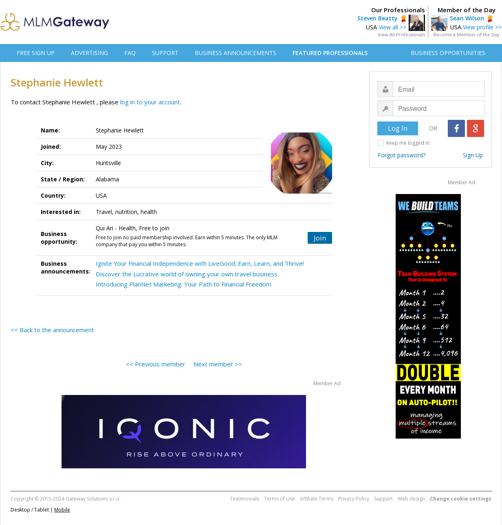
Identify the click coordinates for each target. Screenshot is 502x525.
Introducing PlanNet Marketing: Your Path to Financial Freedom (183, 284)
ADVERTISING (89, 53)
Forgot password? (401, 155)
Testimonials (244, 498)
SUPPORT (165, 53)
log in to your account (150, 102)
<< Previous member (155, 364)
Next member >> (218, 364)
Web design (411, 498)
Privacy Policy (353, 498)
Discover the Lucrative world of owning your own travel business (186, 274)
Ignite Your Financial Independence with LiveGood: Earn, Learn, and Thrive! (200, 263)
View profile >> (482, 27)
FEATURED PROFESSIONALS (330, 53)
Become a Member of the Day (467, 34)
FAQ (130, 53)
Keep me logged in (407, 142)
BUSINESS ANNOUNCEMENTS (235, 53)
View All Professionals (401, 34)
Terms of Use (279, 498)
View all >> (392, 27)
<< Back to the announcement (52, 330)
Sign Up (473, 155)
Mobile (62, 509)
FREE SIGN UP (36, 53)
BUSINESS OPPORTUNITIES (448, 53)
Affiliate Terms (316, 498)
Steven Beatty (377, 18)
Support (383, 498)
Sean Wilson (467, 18)
